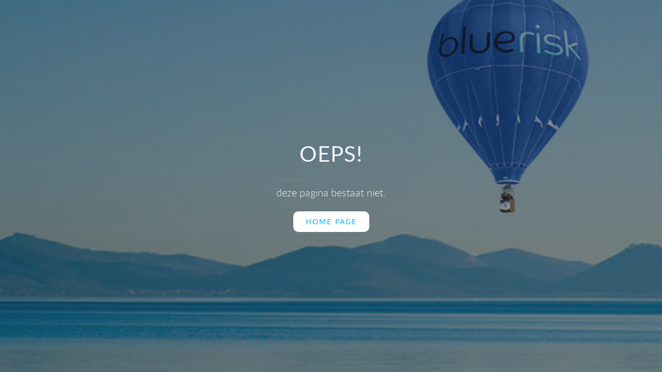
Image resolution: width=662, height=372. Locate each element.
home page (331, 221)
